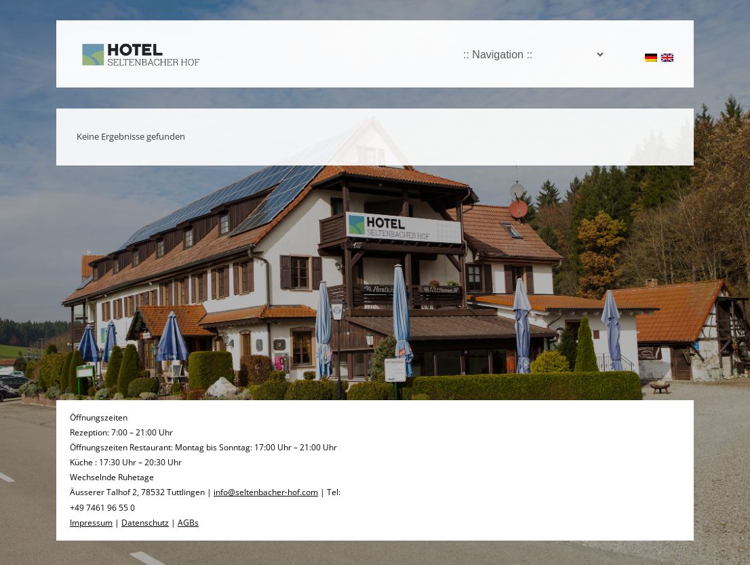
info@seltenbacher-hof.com (266, 492)
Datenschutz (145, 522)
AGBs (188, 522)
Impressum (91, 522)
